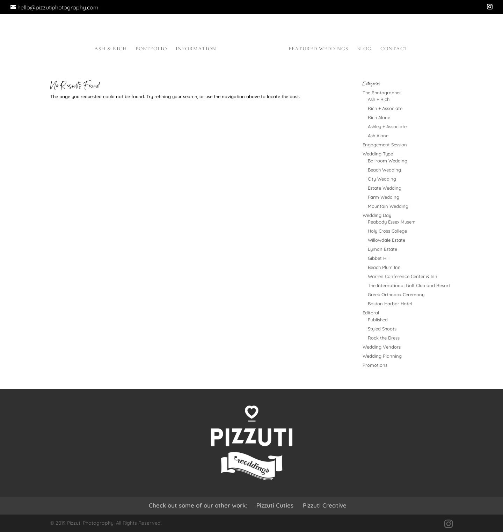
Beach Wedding (384, 170)
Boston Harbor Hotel (390, 303)
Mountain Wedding (388, 206)
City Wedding (382, 179)
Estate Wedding (384, 188)
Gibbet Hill (378, 258)
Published (378, 319)
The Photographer (382, 92)
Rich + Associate (385, 108)
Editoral (371, 312)
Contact (394, 49)
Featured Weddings (318, 49)
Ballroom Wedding (387, 160)
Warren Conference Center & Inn (402, 276)
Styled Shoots (382, 328)
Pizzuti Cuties (274, 505)
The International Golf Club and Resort (409, 285)
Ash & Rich (110, 49)
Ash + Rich (378, 99)
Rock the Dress (384, 338)
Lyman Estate (382, 249)
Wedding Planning (382, 356)
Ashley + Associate (387, 126)
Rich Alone (379, 117)
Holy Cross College (387, 231)
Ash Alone (378, 135)
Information (196, 49)
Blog (364, 49)
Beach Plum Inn (384, 267)
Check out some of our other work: (198, 505)
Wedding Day (377, 215)
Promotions (375, 365)
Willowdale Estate (386, 240)
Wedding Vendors (382, 347)
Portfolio (151, 49)
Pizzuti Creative (325, 505)
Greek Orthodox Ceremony (396, 294)
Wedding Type (378, 153)
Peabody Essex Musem (392, 222)
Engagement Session (385, 144)
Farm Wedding (383, 197)
